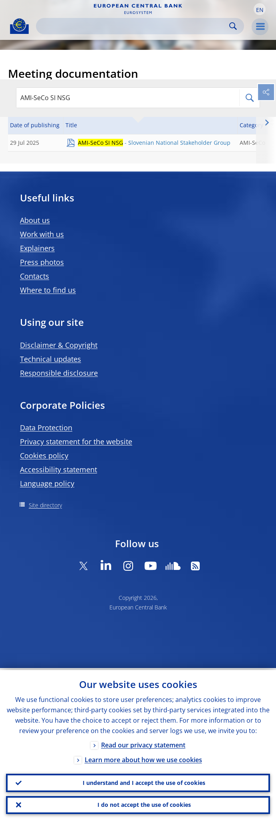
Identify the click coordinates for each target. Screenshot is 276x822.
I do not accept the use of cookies (144, 804)
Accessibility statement (58, 469)
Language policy (47, 483)
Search (233, 26)
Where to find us (48, 290)
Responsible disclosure (59, 373)
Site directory (45, 505)
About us (35, 220)
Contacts (34, 276)
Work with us (42, 234)
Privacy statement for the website (76, 441)
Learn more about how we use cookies (143, 757)
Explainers (37, 248)
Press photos (42, 262)
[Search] (133, 26)
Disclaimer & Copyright (58, 345)
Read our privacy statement (143, 743)
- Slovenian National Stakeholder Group (154, 142)
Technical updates (50, 359)
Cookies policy (44, 455)
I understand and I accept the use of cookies (144, 781)
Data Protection (46, 427)
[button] (260, 9)
